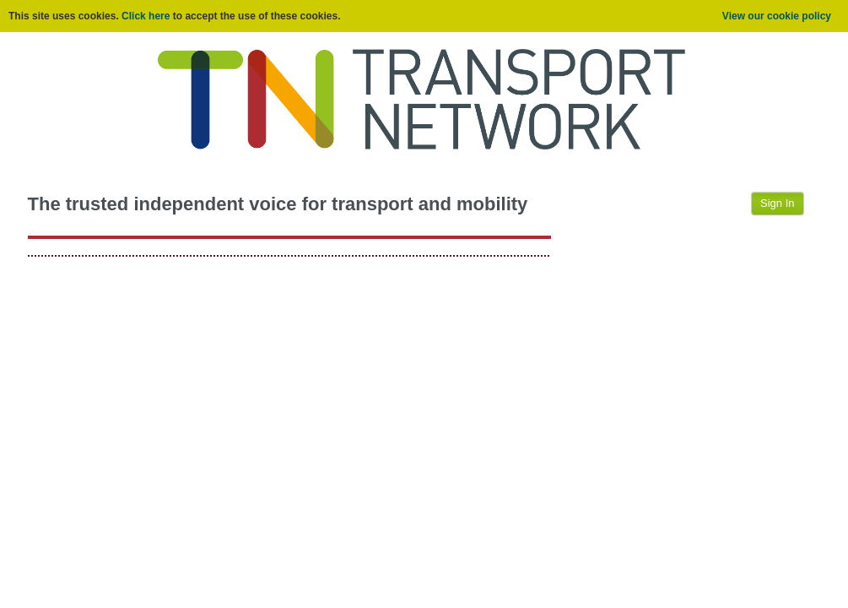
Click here (146, 16)
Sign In (777, 203)
